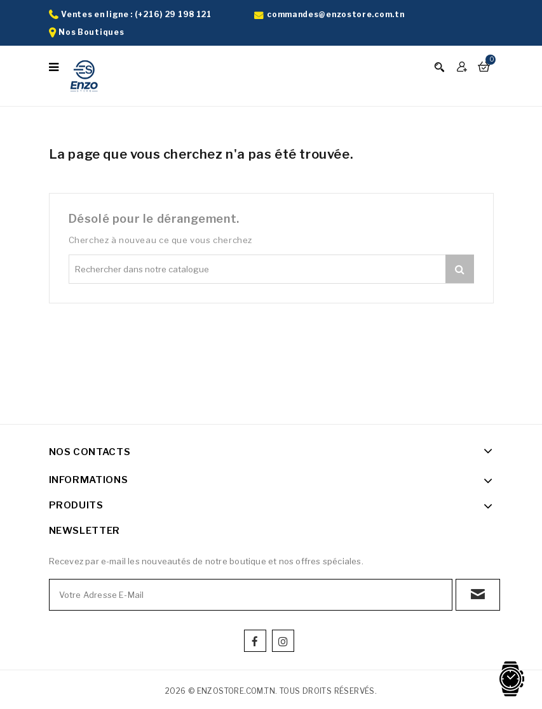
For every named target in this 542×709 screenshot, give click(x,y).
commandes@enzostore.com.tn (335, 14)
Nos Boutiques (91, 32)
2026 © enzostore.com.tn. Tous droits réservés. (271, 691)
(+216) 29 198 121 (173, 14)
